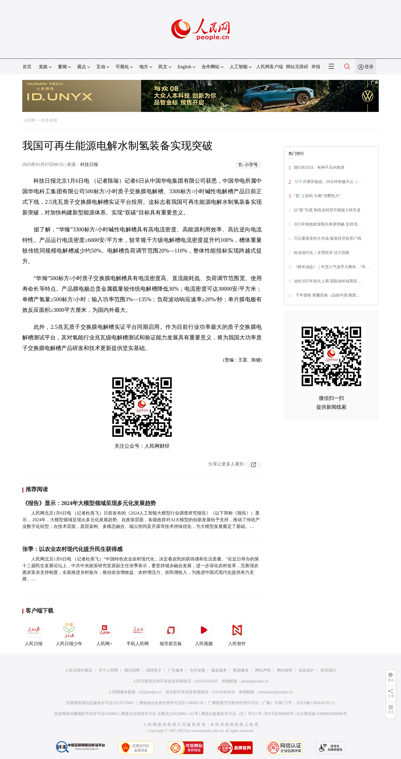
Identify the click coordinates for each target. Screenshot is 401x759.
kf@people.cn (151, 692)
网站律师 (284, 670)
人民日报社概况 (78, 670)
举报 (315, 66)
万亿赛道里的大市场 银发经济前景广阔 (327, 238)
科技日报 (89, 164)
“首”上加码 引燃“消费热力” (317, 196)
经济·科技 (49, 120)
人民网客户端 (269, 66)
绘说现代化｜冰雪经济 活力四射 (321, 253)
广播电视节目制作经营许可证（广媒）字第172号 (250, 703)
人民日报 (33, 633)
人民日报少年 (69, 633)
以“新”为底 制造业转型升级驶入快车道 (327, 210)
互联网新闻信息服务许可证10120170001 (100, 703)
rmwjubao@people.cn (275, 692)
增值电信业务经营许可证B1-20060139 (171, 703)
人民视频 (204, 633)
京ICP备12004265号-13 (315, 703)
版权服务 (219, 670)
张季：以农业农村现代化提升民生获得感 (72, 549)
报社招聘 (132, 670)
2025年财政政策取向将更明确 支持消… (327, 224)
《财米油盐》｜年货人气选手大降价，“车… (332, 267)
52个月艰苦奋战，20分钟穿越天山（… (327, 182)
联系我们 (328, 670)
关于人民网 (108, 670)
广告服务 (176, 670)
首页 (27, 66)
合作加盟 (197, 670)
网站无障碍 (297, 66)
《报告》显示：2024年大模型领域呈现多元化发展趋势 (89, 503)
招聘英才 (154, 670)
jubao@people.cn (254, 681)
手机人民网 (137, 633)
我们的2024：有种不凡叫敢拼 (319, 167)
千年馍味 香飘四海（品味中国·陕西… (327, 295)
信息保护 (306, 670)
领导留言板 (171, 633)
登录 (369, 66)
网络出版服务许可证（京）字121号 (231, 714)
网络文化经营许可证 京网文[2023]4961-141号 (159, 714)
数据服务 (241, 670)
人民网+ (104, 633)
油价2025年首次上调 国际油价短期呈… (327, 281)
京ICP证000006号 (279, 714)
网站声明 (263, 670)
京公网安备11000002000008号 (321, 714)
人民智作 (237, 633)
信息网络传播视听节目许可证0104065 (86, 714)
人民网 (29, 120)
